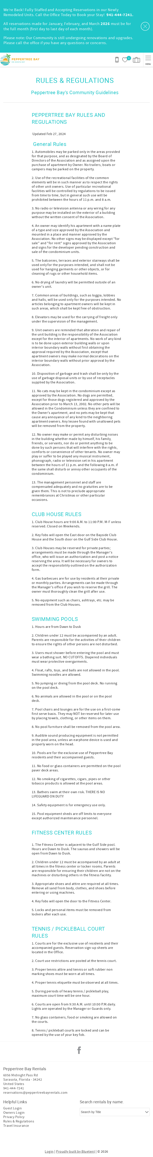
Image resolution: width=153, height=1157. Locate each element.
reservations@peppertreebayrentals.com (35, 1092)
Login (49, 1151)
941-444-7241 (13, 1088)
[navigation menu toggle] (148, 60)
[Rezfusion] (93, 1139)
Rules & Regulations (18, 1121)
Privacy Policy (14, 1117)
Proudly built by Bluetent (75, 1151)
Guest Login (12, 1108)
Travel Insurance (16, 1126)
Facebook (79, 1050)
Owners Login (14, 1112)
